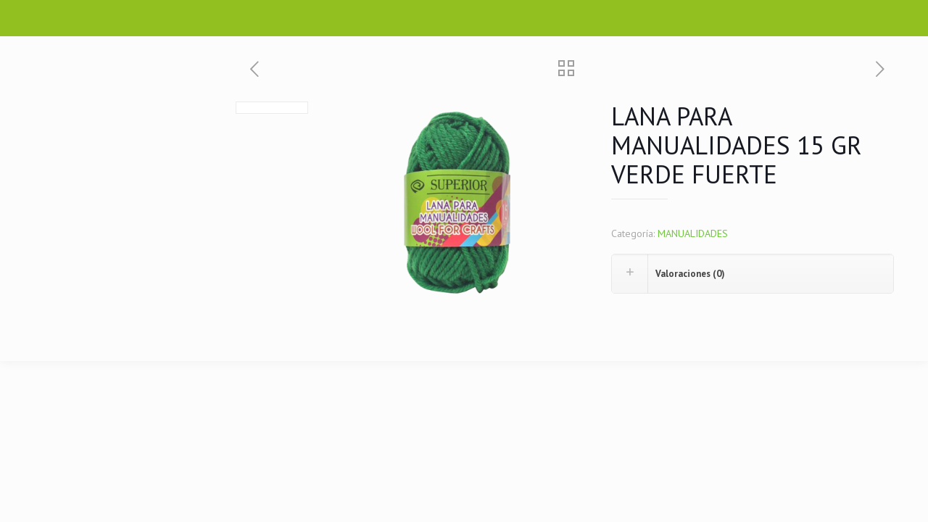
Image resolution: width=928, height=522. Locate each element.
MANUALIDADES (693, 233)
